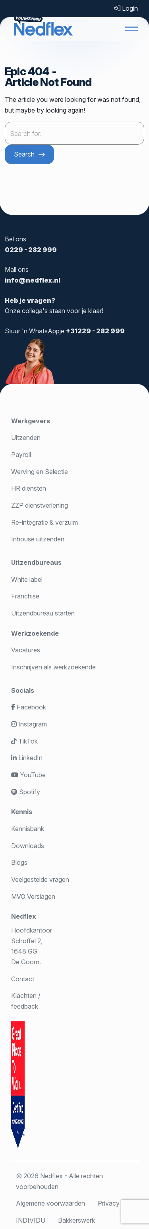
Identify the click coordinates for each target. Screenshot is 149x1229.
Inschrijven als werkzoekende (53, 667)
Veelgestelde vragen (40, 879)
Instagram (29, 724)
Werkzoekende (35, 633)
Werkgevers (30, 421)
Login (126, 8)
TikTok (24, 741)
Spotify (25, 792)
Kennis (21, 812)
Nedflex (23, 916)
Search (24, 154)
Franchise (25, 596)
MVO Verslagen (33, 896)
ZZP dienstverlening (39, 505)
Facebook (28, 707)
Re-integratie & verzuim (44, 522)
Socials (22, 690)
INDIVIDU (30, 1220)
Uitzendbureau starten (43, 613)
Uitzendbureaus (36, 562)
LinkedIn (27, 758)
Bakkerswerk (76, 1220)
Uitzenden (26, 438)
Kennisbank (27, 829)
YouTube (28, 775)
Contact (22, 979)
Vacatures (25, 650)
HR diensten (28, 488)
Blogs (19, 862)
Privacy (109, 1203)
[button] (131, 29)
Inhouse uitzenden (37, 539)
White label (27, 579)
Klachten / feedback (26, 1001)
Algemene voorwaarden (50, 1203)
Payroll (21, 455)
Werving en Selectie (39, 472)
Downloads (27, 846)
